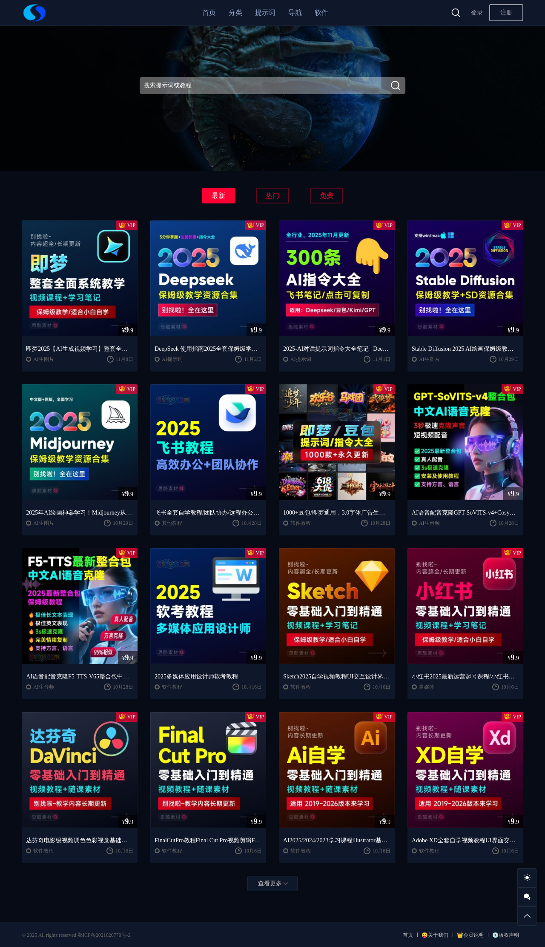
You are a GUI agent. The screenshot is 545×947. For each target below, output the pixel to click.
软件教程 (300, 523)
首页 (209, 12)
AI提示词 (172, 359)
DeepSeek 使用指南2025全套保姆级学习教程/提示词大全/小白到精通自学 (208, 349)
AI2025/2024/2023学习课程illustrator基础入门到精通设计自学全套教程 (336, 840)
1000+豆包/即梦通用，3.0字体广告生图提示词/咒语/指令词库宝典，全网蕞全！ (336, 512)
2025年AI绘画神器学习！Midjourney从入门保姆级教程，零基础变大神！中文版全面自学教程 (79, 512)
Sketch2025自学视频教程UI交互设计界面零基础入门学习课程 (336, 676)
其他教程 (172, 523)
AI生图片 (43, 359)
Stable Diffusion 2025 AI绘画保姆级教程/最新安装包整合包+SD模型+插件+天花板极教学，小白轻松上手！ (465, 349)
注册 (506, 12)
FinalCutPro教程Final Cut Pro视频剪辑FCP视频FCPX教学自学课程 (208, 840)
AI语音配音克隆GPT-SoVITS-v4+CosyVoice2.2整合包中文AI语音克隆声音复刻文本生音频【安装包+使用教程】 (465, 512)
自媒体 (426, 687)
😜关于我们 (435, 935)
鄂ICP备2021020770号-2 (104, 935)
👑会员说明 (470, 935)
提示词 (265, 12)
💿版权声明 (505, 935)
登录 (477, 12)
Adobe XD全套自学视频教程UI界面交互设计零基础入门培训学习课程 (465, 840)
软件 (321, 12)
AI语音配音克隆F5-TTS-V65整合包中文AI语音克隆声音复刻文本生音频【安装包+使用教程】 (79, 676)
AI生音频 (429, 523)
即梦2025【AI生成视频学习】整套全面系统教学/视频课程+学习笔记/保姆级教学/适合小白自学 (79, 349)
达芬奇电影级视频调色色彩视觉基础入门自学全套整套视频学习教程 (79, 840)
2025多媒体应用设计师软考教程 (196, 676)
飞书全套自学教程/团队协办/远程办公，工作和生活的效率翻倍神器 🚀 (208, 512)
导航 (295, 12)
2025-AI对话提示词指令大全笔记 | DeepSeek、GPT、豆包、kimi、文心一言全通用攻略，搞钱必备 (336, 349)
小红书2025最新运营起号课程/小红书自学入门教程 (465, 676)
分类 (235, 12)
